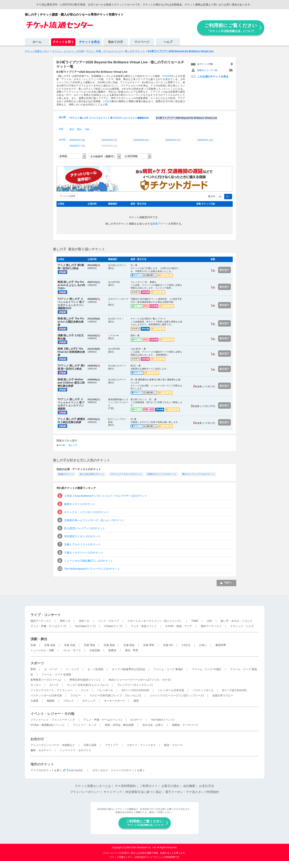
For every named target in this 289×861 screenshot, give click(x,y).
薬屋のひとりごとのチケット (162, 474)
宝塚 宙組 (129, 645)
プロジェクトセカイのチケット (126, 474)
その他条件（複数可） (103, 156)
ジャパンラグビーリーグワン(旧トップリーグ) (177, 695)
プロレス (68, 700)
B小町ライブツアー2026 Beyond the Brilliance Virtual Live (186, 118)
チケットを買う (63, 41)
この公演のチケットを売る (213, 76)
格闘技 (51, 700)
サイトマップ (113, 792)
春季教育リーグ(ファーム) (45, 679)
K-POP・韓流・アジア (179, 626)
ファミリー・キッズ (84, 724)
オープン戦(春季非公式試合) (128, 669)
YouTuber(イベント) (162, 719)
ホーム (37, 41)
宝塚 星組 (109, 645)
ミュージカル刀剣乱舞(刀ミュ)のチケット (88, 560)
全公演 (62, 117)
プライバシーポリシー (85, 792)
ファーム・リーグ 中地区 (206, 669)
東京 (72, 129)
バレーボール (105, 690)
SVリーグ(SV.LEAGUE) (135, 690)
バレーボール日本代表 (171, 690)
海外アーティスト (211, 626)
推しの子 (73, 445)
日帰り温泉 (90, 744)
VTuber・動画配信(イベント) (47, 724)
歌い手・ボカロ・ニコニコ (236, 620)
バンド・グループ (108, 620)
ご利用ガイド (149, 786)
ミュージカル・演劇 (42, 650)
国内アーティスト (40, 620)
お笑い (203, 645)
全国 (61, 129)
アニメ (95, 79)
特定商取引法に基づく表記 (143, 792)
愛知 (79, 129)
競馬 (136, 700)
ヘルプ (167, 41)
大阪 (87, 129)
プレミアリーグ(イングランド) (135, 684)
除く (228, 197)
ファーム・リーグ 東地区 (168, 669)
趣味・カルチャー (40, 750)
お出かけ (37, 739)
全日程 (62, 139)
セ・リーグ (50, 669)
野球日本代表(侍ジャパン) (85, 679)
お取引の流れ (170, 786)
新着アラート (160, 223)
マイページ (141, 41)
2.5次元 (107, 101)
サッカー (35, 684)
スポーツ (37, 663)
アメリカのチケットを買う (46, 770)
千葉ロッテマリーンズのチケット (83, 552)
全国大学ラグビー (222, 695)
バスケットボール (203, 690)
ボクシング (88, 700)
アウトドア (111, 744)
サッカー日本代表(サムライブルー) (87, 684)
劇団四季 (220, 645)
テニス (85, 690)
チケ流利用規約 (125, 786)
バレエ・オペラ (71, 650)
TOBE (194, 620)
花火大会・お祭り (152, 724)
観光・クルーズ (173, 744)
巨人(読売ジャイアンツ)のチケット (84, 528)
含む (220, 197)
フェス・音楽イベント (144, 626)
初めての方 (115, 41)
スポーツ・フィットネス (141, 744)
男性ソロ (65, 620)
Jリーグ (54, 684)
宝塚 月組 (69, 645)
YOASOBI (167, 76)
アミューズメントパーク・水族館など (52, 744)
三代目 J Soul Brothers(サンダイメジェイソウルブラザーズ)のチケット (105, 495)
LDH (209, 620)
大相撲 (34, 700)
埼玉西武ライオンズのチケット (82, 536)
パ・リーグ (72, 669)
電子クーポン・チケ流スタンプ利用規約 (192, 792)
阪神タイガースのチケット (80, 504)
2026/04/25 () (77, 140)
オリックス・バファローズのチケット (86, 512)
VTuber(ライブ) (113, 626)
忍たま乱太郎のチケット (92, 474)
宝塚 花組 (49, 645)
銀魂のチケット (66, 474)
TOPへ (228, 582)
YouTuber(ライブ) (85, 626)
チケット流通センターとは (93, 786)
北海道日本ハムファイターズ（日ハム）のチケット (94, 520)
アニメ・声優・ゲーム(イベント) (102, 719)
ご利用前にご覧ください (230, 28)
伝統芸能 (94, 650)
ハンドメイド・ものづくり (75, 750)
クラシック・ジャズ (242, 626)
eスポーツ (137, 719)
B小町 (62, 445)
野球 (33, 669)
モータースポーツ (114, 700)
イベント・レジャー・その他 (52, 714)
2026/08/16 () (109, 146)
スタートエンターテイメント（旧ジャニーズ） (155, 620)
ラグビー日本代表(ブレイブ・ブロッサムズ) (115, 695)
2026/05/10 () (173, 140)
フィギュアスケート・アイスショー (51, 690)
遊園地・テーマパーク (185, 724)
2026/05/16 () (205, 140)
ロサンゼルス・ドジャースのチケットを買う (118, 770)
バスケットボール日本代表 (46, 695)
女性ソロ (84, 620)
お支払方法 (206, 786)
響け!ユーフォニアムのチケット (198, 474)
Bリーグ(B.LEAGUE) (234, 690)
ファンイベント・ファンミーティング (52, 719)
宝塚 (33, 645)
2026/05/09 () (141, 140)
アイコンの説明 (67, 196)
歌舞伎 (112, 650)
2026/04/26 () (109, 140)
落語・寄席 (131, 650)
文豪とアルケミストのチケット (82, 544)
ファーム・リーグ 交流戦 (56, 674)
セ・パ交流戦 (95, 669)
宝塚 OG (168, 645)
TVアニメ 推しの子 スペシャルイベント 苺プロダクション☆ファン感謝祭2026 (109, 118)
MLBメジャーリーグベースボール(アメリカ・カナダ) (140, 679)
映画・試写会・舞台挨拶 (119, 724)
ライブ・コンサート (45, 615)
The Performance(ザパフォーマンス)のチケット (92, 568)
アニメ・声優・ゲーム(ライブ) (48, 626)
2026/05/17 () (77, 146)
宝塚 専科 (148, 645)
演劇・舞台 (38, 639)
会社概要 (189, 786)
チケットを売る (89, 41)
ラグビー (75, 695)
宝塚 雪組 (89, 645)
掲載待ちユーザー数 (207, 70)
